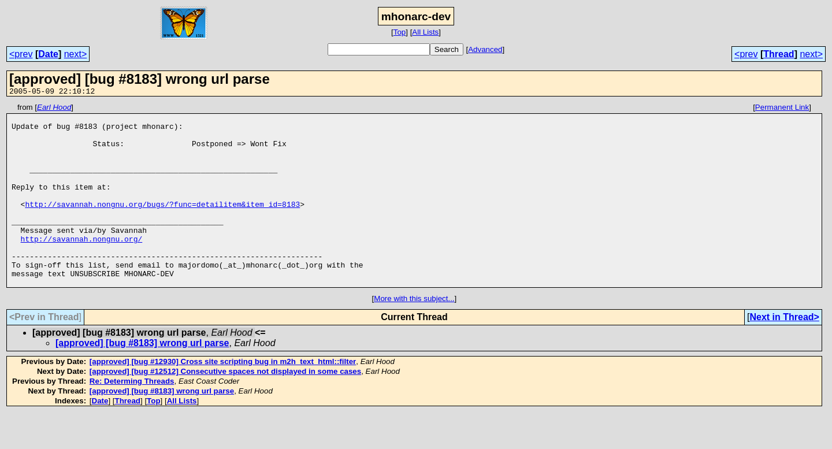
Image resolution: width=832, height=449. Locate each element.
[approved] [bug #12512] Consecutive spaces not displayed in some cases (225, 407)
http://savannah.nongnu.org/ (82, 266)
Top (399, 32)
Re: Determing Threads (132, 417)
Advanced (485, 49)
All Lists (425, 32)
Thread (778, 54)
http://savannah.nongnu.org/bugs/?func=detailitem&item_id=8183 (162, 225)
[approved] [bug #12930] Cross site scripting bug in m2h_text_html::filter (223, 398)
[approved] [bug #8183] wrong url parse (142, 379)
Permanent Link (782, 109)
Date (48, 54)
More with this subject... (414, 335)
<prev (20, 54)
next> (75, 54)
